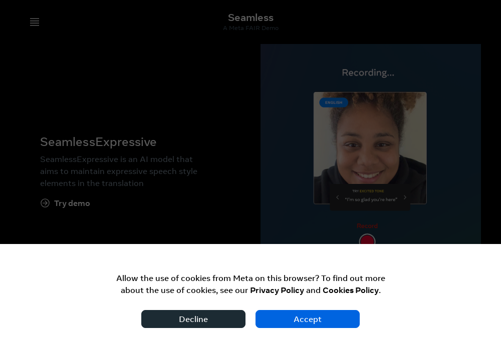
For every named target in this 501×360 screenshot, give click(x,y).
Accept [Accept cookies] (308, 319)
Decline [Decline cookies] (193, 319)
